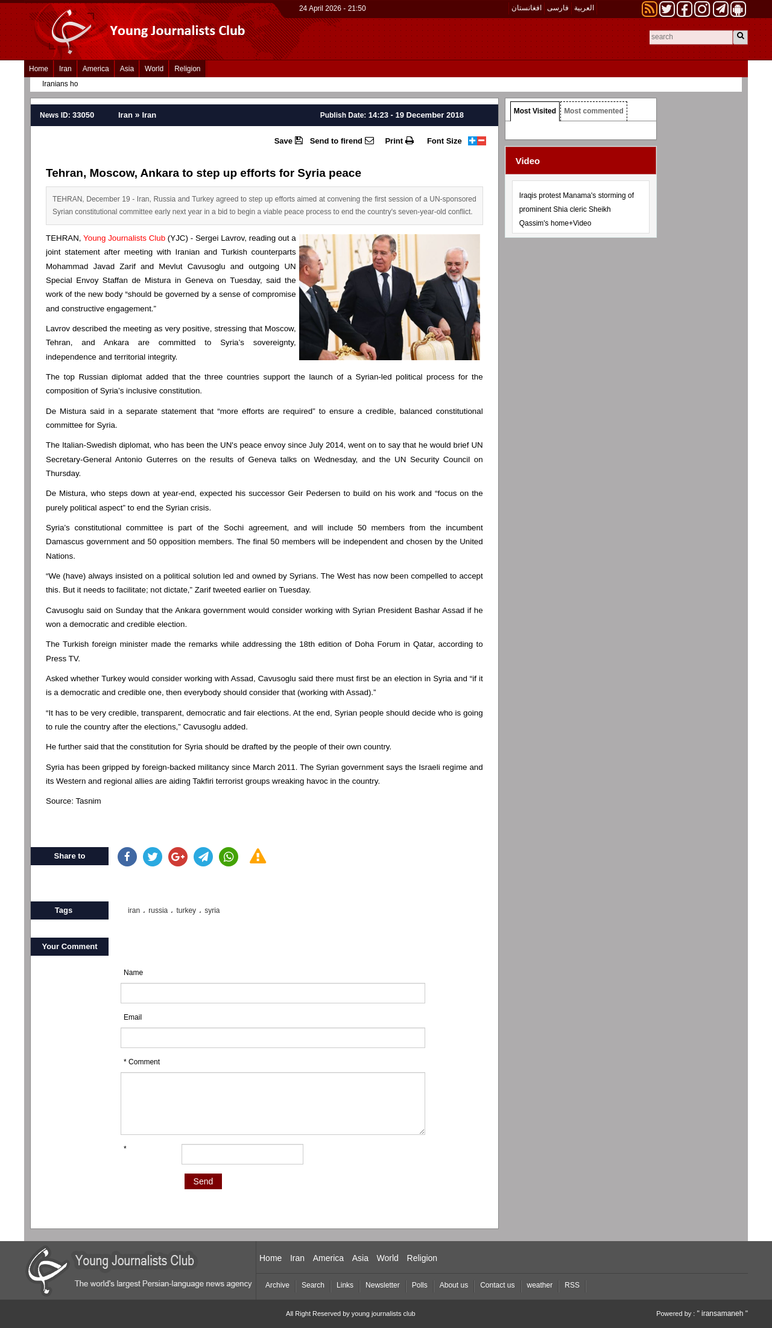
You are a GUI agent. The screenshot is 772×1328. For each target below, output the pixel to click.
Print (399, 140)
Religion (187, 69)
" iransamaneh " (722, 1313)
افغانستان (526, 8)
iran (134, 910)
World (154, 69)
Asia (127, 69)
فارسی (558, 8)
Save (288, 140)
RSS (572, 1285)
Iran (65, 69)
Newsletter (382, 1285)
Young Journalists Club (124, 238)
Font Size (444, 140)
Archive (277, 1285)
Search (313, 1285)
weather (540, 1285)
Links (345, 1285)
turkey (186, 910)
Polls (420, 1285)
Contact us (497, 1285)
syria (212, 910)
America (96, 69)
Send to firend (342, 140)
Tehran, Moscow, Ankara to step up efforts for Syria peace (203, 173)
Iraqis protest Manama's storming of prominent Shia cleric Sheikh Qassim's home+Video (576, 209)
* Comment (142, 1062)
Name (133, 972)
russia (158, 910)
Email (133, 1017)
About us (454, 1285)
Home (38, 69)
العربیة (584, 8)
